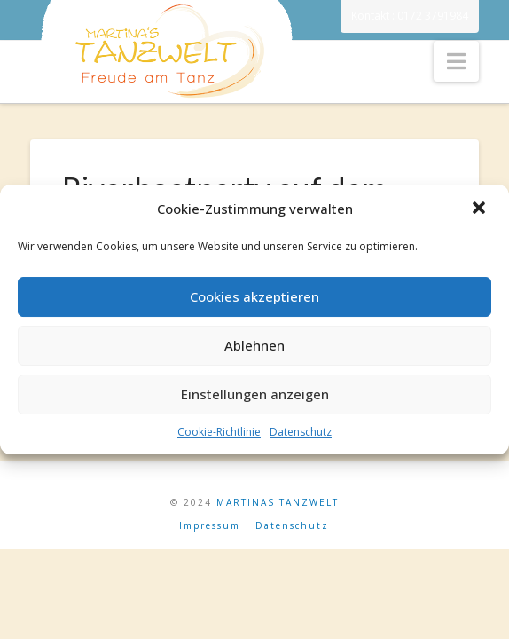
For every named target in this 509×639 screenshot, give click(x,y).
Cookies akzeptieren (254, 296)
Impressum (209, 525)
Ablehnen (254, 345)
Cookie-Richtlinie (219, 431)
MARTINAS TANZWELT (277, 502)
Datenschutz (301, 431)
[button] (480, 209)
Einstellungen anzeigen (255, 394)
